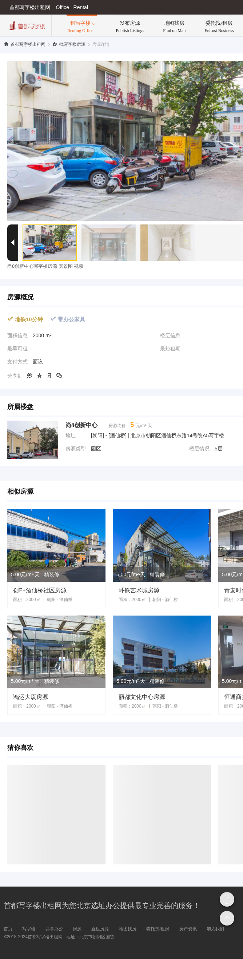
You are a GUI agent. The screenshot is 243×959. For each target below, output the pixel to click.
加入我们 (215, 928)
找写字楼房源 (68, 44)
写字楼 (28, 928)
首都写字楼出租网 (24, 44)
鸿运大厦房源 (30, 697)
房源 (77, 928)
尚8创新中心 (81, 425)
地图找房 (127, 928)
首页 (8, 928)
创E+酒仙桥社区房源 (40, 590)
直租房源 (100, 928)
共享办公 (54, 928)
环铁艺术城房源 (139, 590)
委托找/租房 (157, 928)
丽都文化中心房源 (142, 697)
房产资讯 (188, 928)
